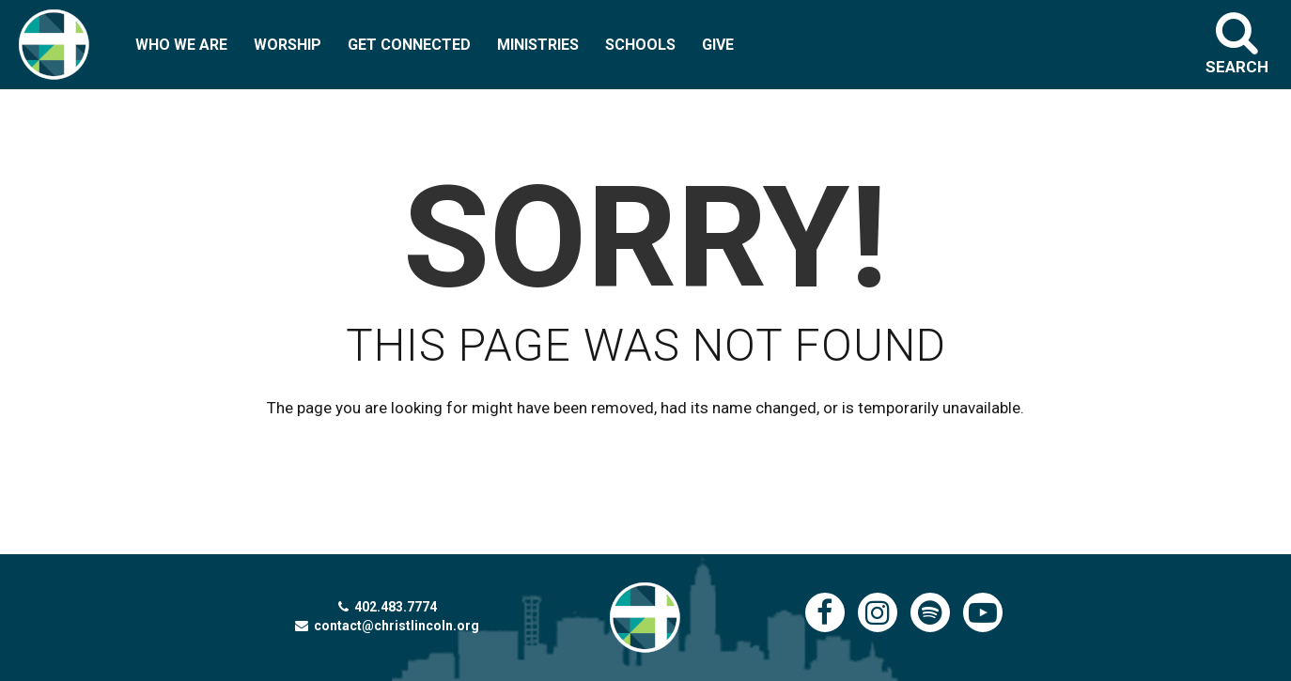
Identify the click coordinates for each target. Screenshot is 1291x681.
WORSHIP (287, 45)
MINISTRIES (538, 45)
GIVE (718, 45)
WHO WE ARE (181, 45)
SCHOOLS (640, 45)
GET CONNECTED (409, 45)
